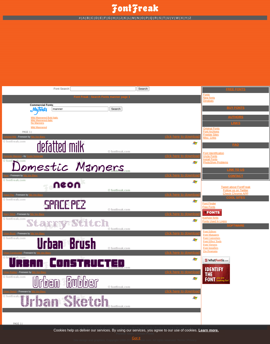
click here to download (182, 136)
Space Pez (8, 195)
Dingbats (208, 100)
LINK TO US (235, 169)
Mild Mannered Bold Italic (44, 117)
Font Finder (209, 203)
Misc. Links (209, 137)
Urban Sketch (10, 291)
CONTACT (235, 176)
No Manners (37, 123)
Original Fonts (211, 128)
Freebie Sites (211, 134)
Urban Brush (9, 233)
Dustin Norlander (35, 156)
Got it (136, 338)
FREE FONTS (236, 89)
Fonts (206, 94)
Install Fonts (210, 159)
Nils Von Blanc (38, 137)
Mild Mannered (39, 127)
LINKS (235, 123)
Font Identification (213, 153)
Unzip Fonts (210, 156)
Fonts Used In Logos (214, 221)
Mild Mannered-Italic (42, 120)
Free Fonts (208, 207)
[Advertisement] (135, 53)
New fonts (209, 97)
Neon (6, 175)
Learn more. (208, 330)
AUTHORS (235, 117)
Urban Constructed (12, 253)
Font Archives (211, 131)
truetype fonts (210, 217)
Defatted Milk (9, 137)
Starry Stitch (9, 214)
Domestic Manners (12, 156)
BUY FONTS (236, 107)
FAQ (236, 144)
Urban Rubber (10, 272)
